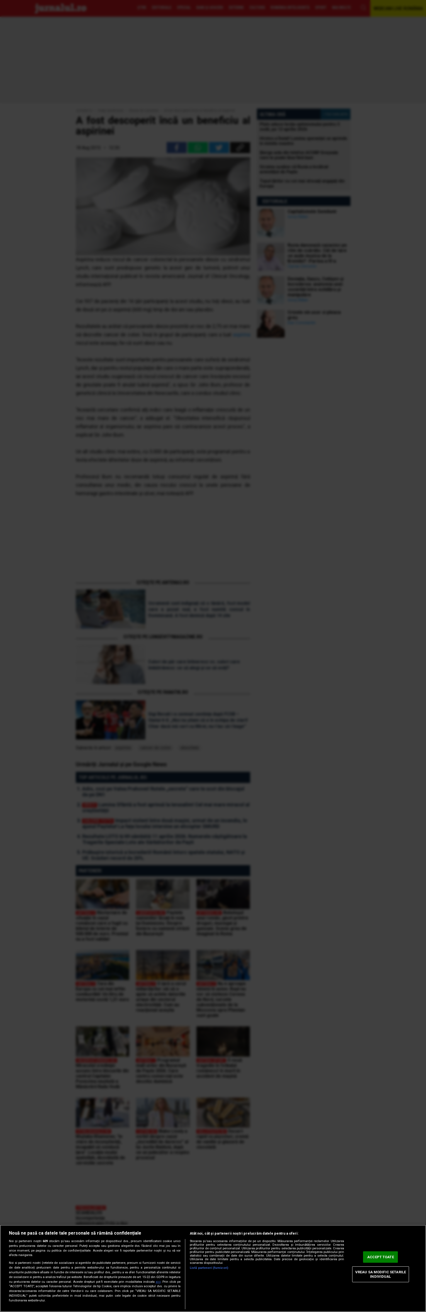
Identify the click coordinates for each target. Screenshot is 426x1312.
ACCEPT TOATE (380, 1257)
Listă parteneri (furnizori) (209, 1268)
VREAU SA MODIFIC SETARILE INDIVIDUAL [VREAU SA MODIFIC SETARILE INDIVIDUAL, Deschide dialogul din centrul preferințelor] (380, 1274)
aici (158, 1282)
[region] (213, 1268)
